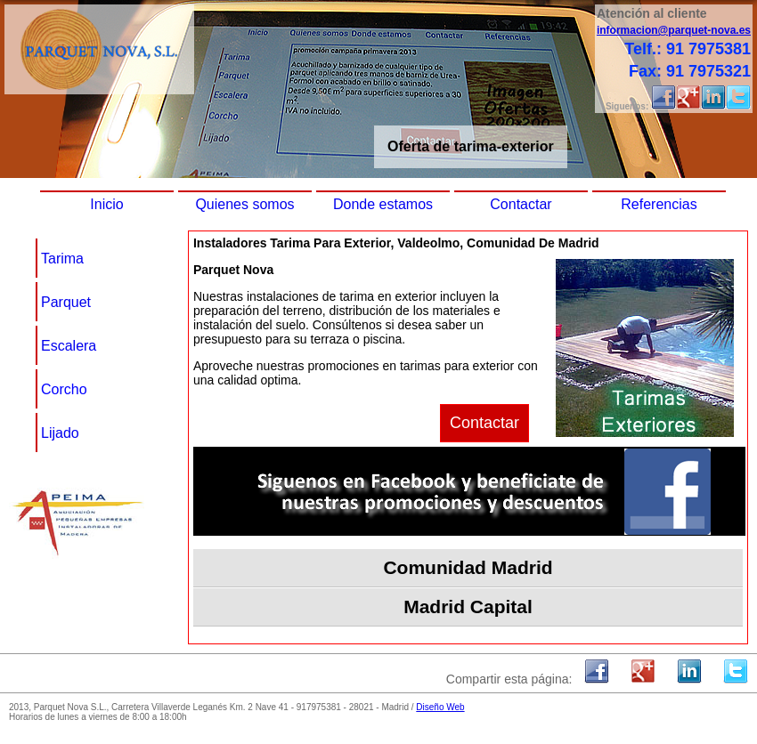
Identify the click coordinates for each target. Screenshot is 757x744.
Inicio (106, 204)
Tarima (62, 258)
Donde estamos (383, 204)
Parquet (66, 302)
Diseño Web (440, 707)
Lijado (60, 433)
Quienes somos (244, 204)
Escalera (68, 345)
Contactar (520, 204)
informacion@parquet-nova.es (674, 30)
